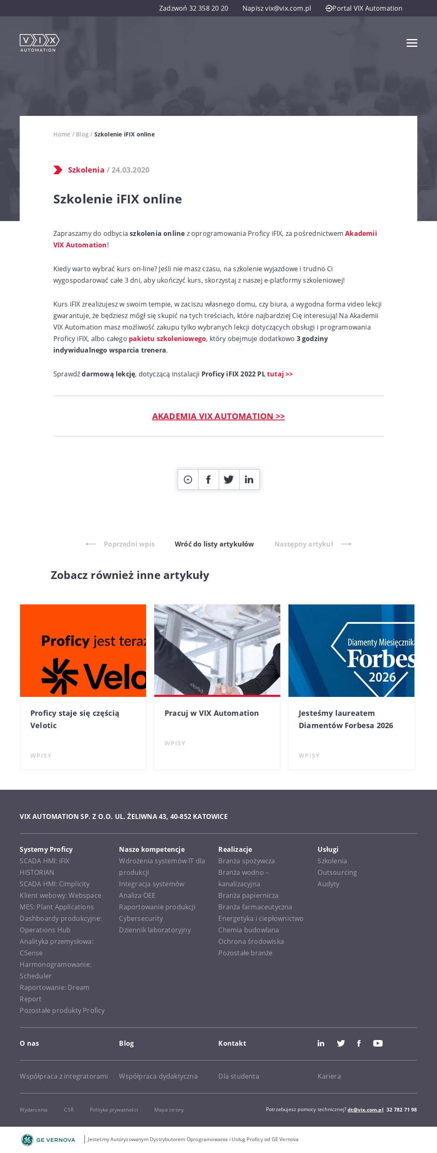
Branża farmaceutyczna (255, 906)
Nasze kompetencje (151, 849)
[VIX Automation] (39, 43)
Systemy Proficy (46, 849)
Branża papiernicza (248, 895)
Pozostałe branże (245, 952)
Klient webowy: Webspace (60, 895)
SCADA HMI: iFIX (44, 860)
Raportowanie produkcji (157, 906)
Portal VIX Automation (364, 8)
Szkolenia (86, 170)
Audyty (328, 883)
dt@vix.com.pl (366, 1109)
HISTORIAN (37, 872)
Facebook (359, 1043)
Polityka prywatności (114, 1109)
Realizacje (235, 849)
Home (62, 134)
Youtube (378, 1043)
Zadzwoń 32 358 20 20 (193, 8)
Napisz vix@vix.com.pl (277, 8)
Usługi (328, 849)
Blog (82, 134)
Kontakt (232, 1043)
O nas (29, 1043)
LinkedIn (321, 1043)
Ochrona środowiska (251, 941)
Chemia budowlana (248, 929)
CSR (68, 1109)
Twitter (341, 1043)
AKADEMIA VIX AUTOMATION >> (218, 416)
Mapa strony (169, 1109)
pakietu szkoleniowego (167, 338)
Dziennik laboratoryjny (154, 929)
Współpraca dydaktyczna (158, 1076)
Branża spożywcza (246, 860)
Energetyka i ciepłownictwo (261, 918)
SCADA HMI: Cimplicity (54, 883)
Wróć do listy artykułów (214, 544)
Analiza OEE (137, 895)
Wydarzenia (34, 1109)
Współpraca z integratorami (64, 1076)
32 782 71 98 (402, 1109)
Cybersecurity (141, 918)
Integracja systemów (151, 883)
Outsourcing (337, 872)
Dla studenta (238, 1076)
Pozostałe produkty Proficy (62, 1010)
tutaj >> (280, 373)
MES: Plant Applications (57, 906)
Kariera (329, 1076)
